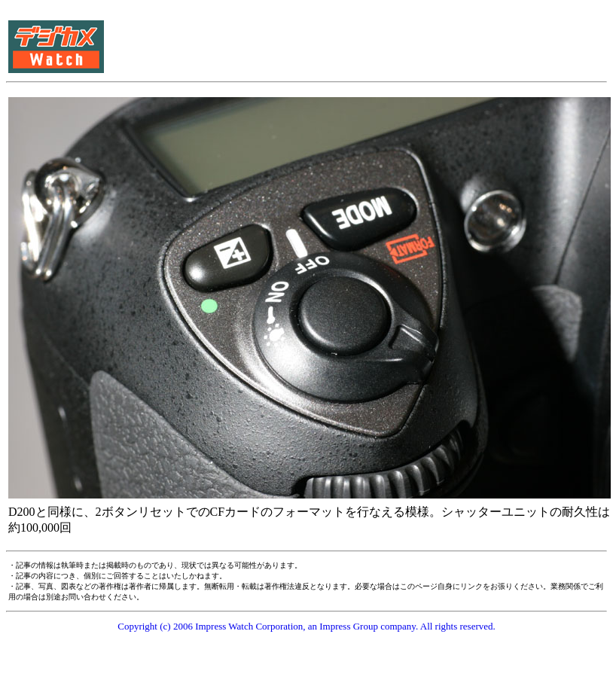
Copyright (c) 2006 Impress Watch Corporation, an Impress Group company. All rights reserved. (306, 626)
